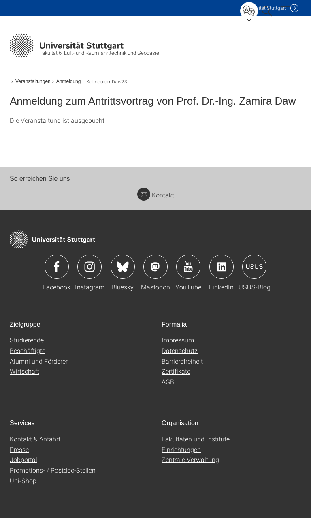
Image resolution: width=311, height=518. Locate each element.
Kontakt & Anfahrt (35, 439)
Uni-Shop (23, 480)
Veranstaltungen (33, 81)
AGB (168, 381)
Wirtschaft (24, 371)
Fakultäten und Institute (196, 439)
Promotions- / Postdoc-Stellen (53, 470)
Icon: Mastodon (155, 267)
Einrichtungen (181, 449)
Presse (19, 449)
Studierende (27, 340)
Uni (264, 8)
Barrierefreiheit (182, 361)
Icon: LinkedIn (221, 267)
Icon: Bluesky (123, 267)
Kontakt (155, 195)
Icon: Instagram (89, 267)
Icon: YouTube (188, 267)
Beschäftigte (27, 350)
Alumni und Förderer (39, 361)
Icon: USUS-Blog (254, 267)
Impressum (178, 340)
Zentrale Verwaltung (190, 459)
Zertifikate (176, 371)
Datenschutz (180, 350)
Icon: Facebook (57, 267)
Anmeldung (68, 81)
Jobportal (23, 459)
